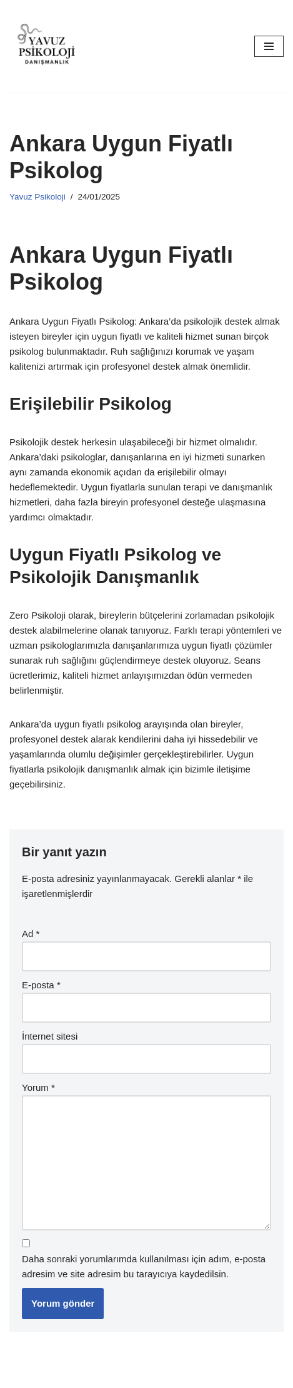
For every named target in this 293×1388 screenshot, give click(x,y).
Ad (30, 933)
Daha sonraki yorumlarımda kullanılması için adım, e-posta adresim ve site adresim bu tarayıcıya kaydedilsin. (144, 1266)
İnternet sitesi (49, 1036)
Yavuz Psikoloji (37, 196)
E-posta (41, 985)
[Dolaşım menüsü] (269, 46)
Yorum (38, 1087)
